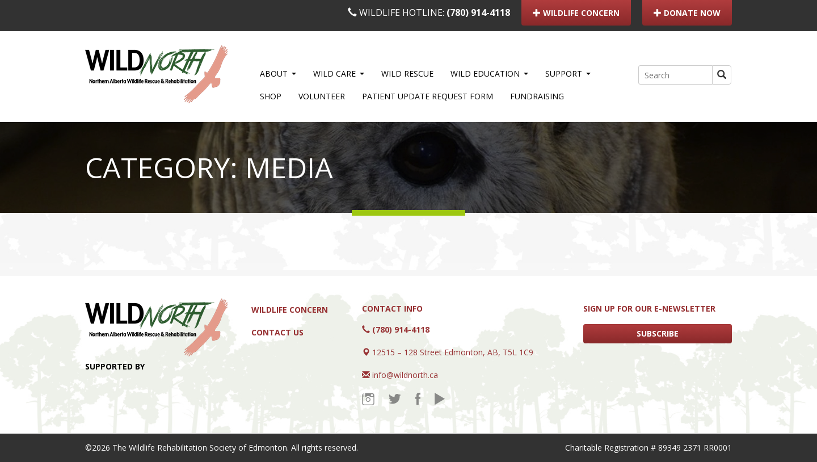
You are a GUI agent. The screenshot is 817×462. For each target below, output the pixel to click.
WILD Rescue (407, 73)
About (278, 73)
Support (568, 73)
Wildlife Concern (289, 309)
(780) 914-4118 (478, 12)
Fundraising (537, 96)
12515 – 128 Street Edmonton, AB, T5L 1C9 (452, 352)
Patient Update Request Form (427, 96)
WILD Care (338, 73)
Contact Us (277, 332)
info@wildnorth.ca (405, 374)
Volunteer (321, 96)
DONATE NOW (687, 12)
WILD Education (489, 73)
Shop (270, 96)
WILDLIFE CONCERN (576, 12)
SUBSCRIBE (658, 333)
